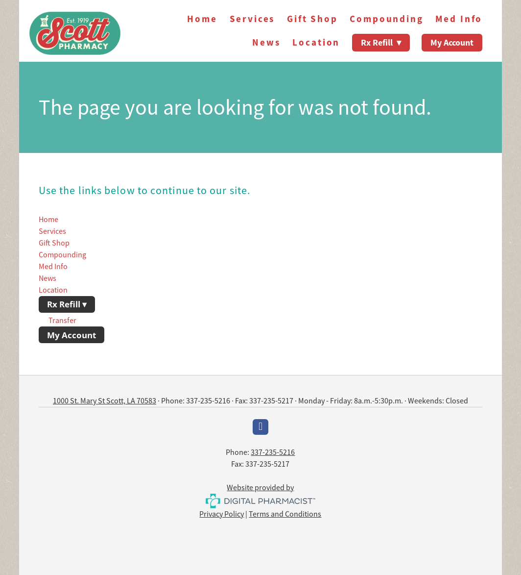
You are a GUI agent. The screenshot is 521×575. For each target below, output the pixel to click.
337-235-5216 (273, 452)
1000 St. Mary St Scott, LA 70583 (104, 401)
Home (202, 19)
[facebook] (260, 427)
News (266, 42)
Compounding (386, 19)
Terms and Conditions (285, 514)
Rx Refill (381, 43)
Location (316, 42)
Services (252, 19)
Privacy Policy (221, 514)
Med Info (458, 19)
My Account (452, 43)
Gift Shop (312, 19)
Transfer (62, 320)
